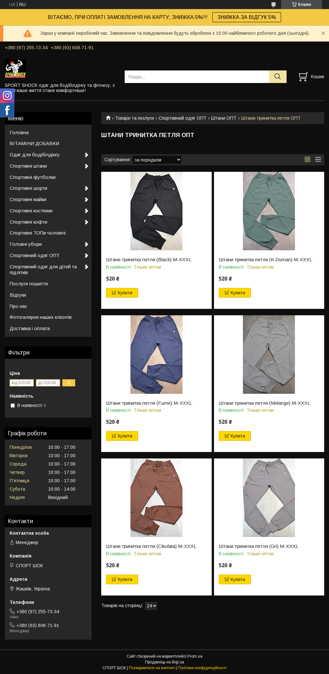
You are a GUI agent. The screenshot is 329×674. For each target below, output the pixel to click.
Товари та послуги (134, 118)
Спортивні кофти (28, 222)
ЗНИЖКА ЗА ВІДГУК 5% (247, 17)
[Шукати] (278, 76)
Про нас (18, 306)
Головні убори (26, 244)
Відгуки (18, 295)
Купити (125, 292)
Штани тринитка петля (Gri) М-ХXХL (258, 546)
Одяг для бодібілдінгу (35, 154)
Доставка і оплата (30, 328)
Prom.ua (194, 656)
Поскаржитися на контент (152, 668)
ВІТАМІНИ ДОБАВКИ (34, 143)
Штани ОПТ (223, 118)
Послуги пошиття (29, 283)
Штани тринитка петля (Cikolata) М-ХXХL (151, 546)
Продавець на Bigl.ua (164, 662)
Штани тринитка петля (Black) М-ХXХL (148, 259)
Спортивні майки (28, 199)
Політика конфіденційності (202, 668)
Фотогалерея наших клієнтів (41, 317)
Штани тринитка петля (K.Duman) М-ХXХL (265, 259)
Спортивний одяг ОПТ (183, 118)
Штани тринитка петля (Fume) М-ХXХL (149, 403)
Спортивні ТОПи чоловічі (38, 232)
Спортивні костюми (31, 210)
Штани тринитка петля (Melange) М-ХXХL (264, 403)
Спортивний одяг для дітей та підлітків (43, 269)
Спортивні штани (28, 166)
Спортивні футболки (33, 177)
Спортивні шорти (28, 188)
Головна (19, 132)
